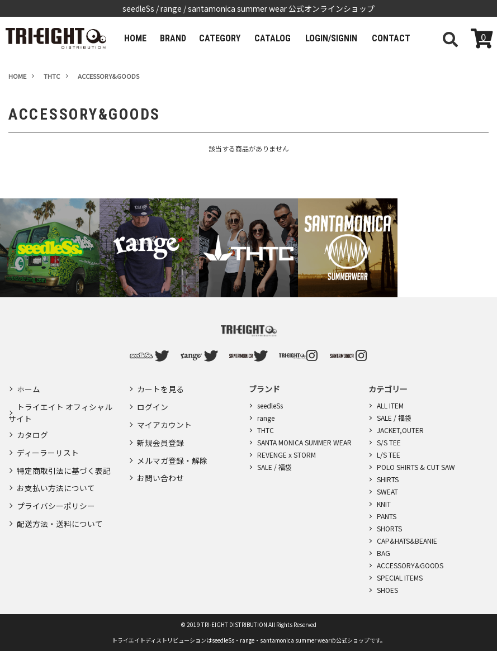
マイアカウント (164, 420)
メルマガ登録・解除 (172, 453)
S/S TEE (389, 442)
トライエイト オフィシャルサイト (60, 410)
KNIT (384, 504)
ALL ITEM (390, 405)
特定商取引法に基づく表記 (64, 463)
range (265, 417)
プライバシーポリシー (56, 495)
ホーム (28, 388)
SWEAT (387, 491)
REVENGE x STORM (286, 454)
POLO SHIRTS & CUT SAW (416, 467)
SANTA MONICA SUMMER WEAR (304, 442)
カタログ (32, 430)
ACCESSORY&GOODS (410, 565)
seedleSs (270, 405)
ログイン (152, 404)
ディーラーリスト (48, 447)
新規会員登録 (160, 437)
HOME (134, 38)
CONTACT (385, 38)
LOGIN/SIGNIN (327, 38)
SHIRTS (388, 479)
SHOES (387, 590)
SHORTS (389, 528)
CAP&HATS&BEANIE (407, 540)
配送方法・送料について (60, 511)
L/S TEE (388, 454)
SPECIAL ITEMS (400, 577)
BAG (383, 553)
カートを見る (160, 388)
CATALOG (270, 38)
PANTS (386, 516)
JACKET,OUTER (400, 430)
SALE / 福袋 (274, 467)
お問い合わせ (160, 469)
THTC (265, 430)
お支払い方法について (56, 479)
